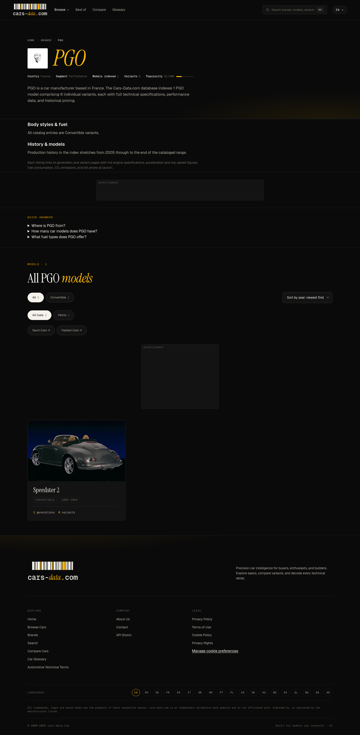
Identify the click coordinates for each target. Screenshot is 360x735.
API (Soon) (123, 635)
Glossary (118, 10)
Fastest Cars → (72, 330)
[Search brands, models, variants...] (293, 9)
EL (296, 692)
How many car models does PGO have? (64, 231)
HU (264, 692)
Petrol (63, 315)
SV (285, 692)
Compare (99, 10)
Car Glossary (37, 659)
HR (211, 692)
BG (307, 692)
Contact (122, 627)
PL (232, 692)
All (35, 297)
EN (136, 692)
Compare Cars (38, 651)
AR (328, 692)
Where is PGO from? (48, 225)
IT (189, 692)
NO (275, 692)
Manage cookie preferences (215, 651)
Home (31, 40)
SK (253, 692)
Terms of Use (201, 627)
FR (168, 692)
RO (146, 692)
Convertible (60, 297)
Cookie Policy (202, 635)
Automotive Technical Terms (48, 667)
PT (221, 692)
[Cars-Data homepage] (30, 10)
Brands (46, 40)
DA (317, 692)
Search (33, 643)
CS (243, 692)
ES (178, 692)
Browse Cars (37, 627)
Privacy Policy (202, 619)
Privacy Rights (202, 643)
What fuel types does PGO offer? (59, 237)
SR (200, 692)
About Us (123, 619)
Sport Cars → (41, 330)
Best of (81, 10)
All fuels (39, 315)
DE (157, 692)
